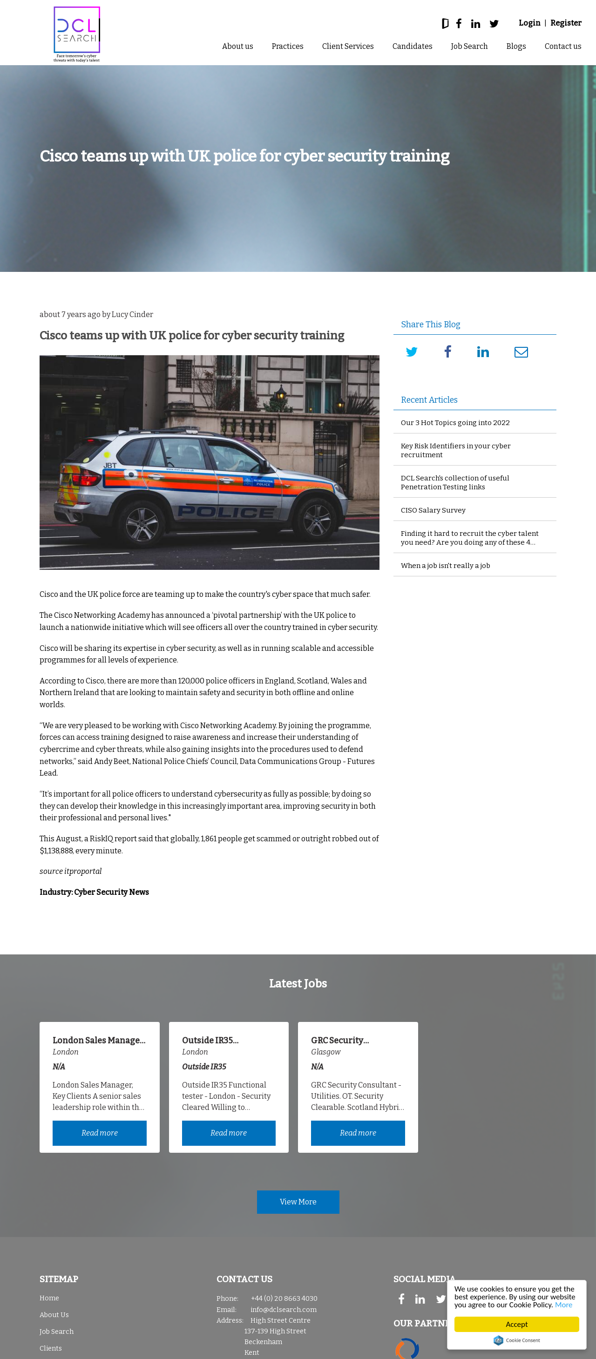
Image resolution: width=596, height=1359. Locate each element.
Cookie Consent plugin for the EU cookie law (517, 1340)
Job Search (469, 46)
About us (237, 46)
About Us (54, 1315)
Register (566, 23)
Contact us (563, 46)
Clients (51, 1348)
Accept (517, 1324)
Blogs (516, 46)
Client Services (348, 46)
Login (530, 23)
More (564, 1305)
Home (49, 1298)
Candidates (413, 46)
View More (298, 1201)
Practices (288, 46)
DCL (77, 34)
